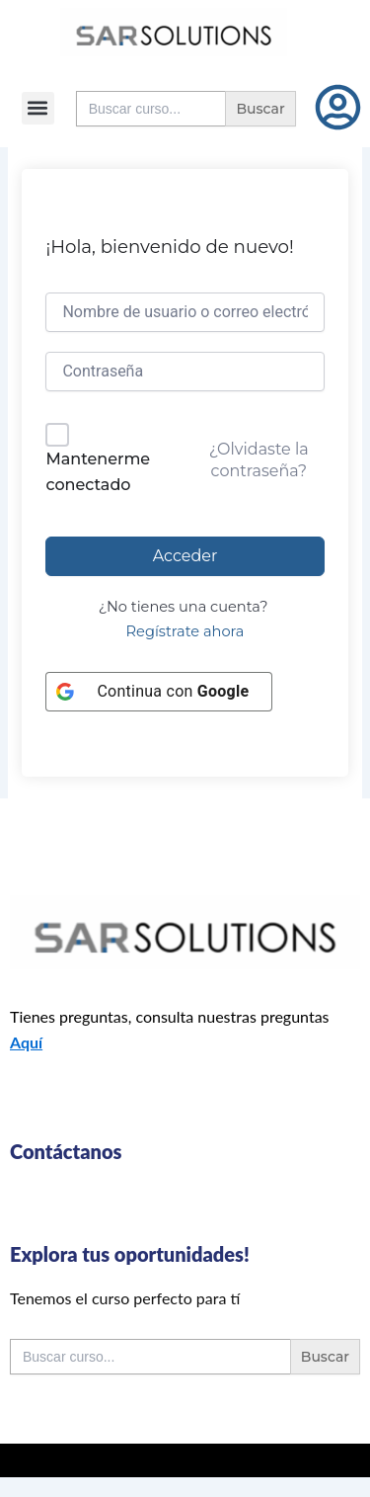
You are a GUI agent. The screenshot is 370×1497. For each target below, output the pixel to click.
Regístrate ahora (185, 631)
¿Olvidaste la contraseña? (259, 460)
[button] (38, 108)
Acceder (185, 555)
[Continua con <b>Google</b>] (158, 691)
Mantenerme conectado (97, 472)
